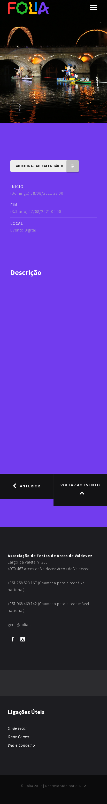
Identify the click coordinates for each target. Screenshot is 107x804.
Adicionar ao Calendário (47, 166)
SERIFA (80, 785)
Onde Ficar (17, 728)
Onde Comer (18, 736)
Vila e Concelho (21, 745)
